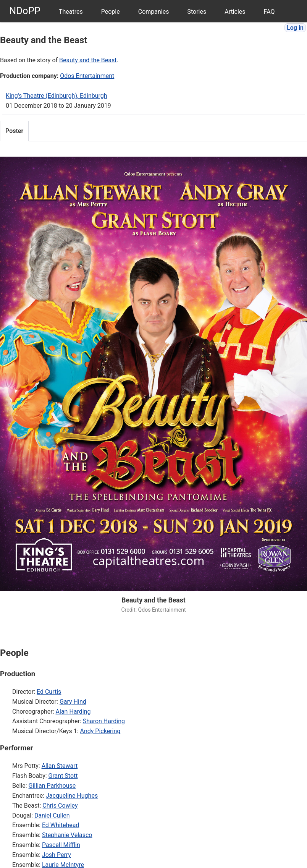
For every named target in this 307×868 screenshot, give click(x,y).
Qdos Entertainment (87, 75)
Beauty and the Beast (87, 60)
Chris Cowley (60, 805)
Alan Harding (73, 711)
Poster (14, 130)
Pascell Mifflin (61, 845)
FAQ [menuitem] (269, 11)
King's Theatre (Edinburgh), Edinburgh (56, 95)
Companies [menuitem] (153, 11)
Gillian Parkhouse (52, 785)
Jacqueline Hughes (72, 795)
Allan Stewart (60, 765)
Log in (295, 27)
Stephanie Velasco (67, 835)
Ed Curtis (49, 691)
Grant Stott (63, 775)
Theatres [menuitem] (71, 11)
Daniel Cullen (52, 815)
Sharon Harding (104, 721)
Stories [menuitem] (196, 11)
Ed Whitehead (60, 825)
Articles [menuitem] (235, 11)
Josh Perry (56, 854)
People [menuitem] (110, 11)
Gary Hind (73, 701)
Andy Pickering (100, 731)
